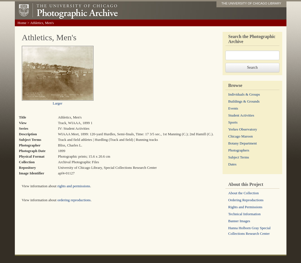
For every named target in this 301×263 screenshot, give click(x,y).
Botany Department (242, 143)
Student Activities (241, 115)
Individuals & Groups (244, 94)
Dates (232, 164)
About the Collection (243, 193)
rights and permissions (73, 186)
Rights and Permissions (245, 207)
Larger (57, 103)
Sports (232, 122)
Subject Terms (238, 157)
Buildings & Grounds (244, 101)
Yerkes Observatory (242, 129)
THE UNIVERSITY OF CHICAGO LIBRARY (251, 3)
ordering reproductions (74, 200)
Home (22, 23)
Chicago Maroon (240, 136)
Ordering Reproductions (245, 200)
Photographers (238, 150)
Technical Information (244, 214)
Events (233, 108)
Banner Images (239, 221)
